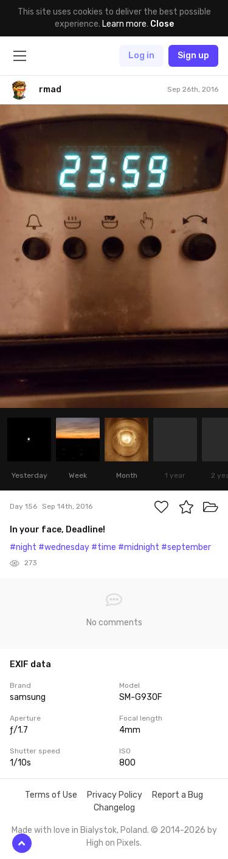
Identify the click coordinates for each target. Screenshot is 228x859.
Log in (141, 55)
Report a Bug (177, 795)
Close (162, 24)
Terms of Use (51, 795)
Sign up (193, 55)
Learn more (124, 24)
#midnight (138, 547)
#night (23, 547)
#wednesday (63, 547)
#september (186, 547)
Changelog (114, 808)
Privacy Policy (114, 795)
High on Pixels (113, 843)
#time (103, 547)
